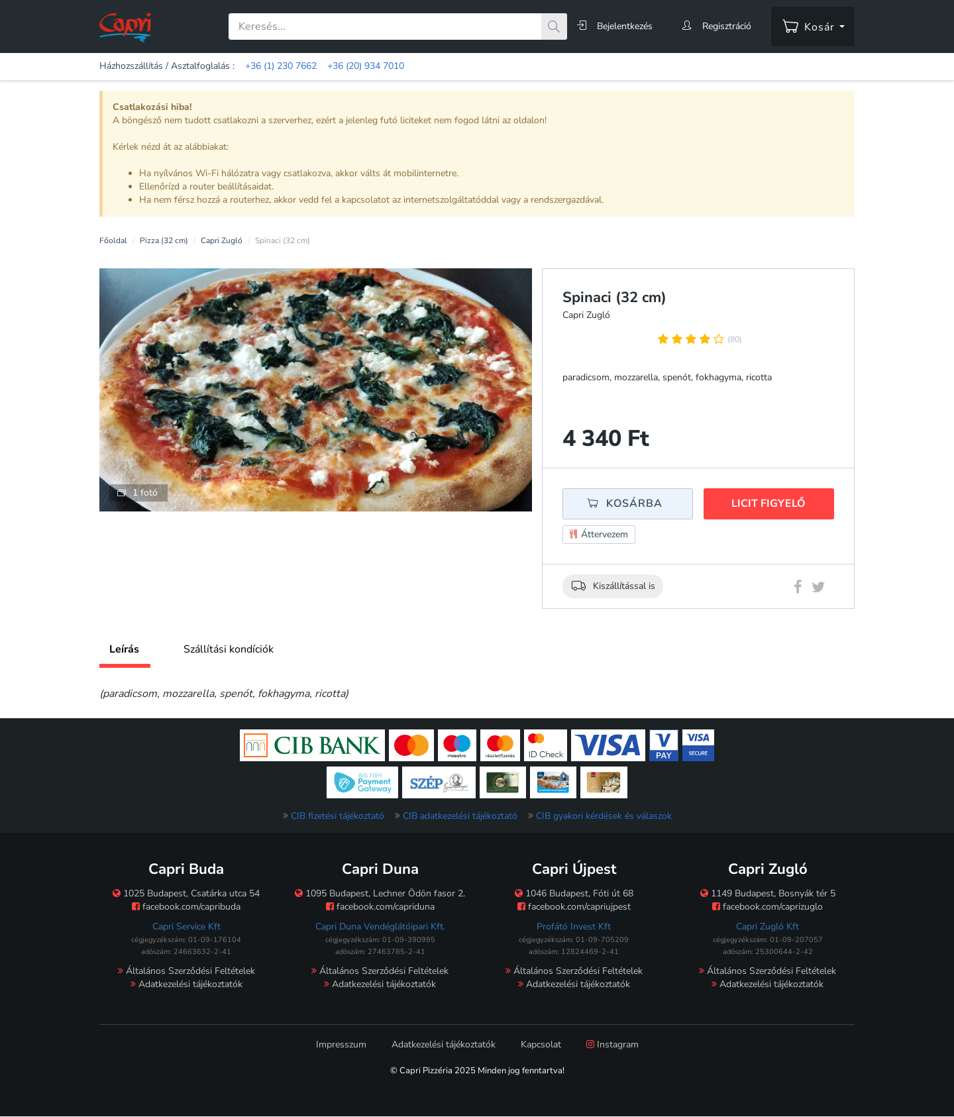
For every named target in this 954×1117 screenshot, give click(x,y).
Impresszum (341, 1044)
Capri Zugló (221, 240)
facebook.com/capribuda (186, 906)
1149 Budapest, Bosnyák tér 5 (767, 893)
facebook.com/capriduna (380, 906)
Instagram (612, 1044)
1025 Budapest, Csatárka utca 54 (186, 893)
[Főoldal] (125, 27)
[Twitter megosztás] (818, 590)
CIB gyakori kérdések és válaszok (604, 816)
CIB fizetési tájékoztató (337, 816)
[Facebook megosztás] (798, 590)
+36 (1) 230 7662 (281, 66)
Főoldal (113, 240)
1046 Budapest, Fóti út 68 (574, 893)
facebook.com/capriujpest (574, 906)
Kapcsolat (541, 1044)
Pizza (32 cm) (164, 240)
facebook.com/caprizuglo (767, 906)
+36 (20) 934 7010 (365, 66)
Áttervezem (599, 535)
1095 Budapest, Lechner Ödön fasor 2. (380, 893)
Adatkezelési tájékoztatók (186, 984)
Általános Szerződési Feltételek (186, 971)
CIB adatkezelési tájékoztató (460, 816)
